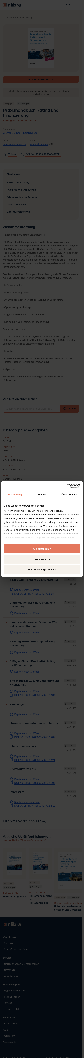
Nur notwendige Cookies (42, 569)
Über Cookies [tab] (69, 494)
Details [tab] (42, 494)
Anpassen (42, 559)
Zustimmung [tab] (15, 494)
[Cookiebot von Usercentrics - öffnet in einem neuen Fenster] (66, 486)
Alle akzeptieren (42, 548)
